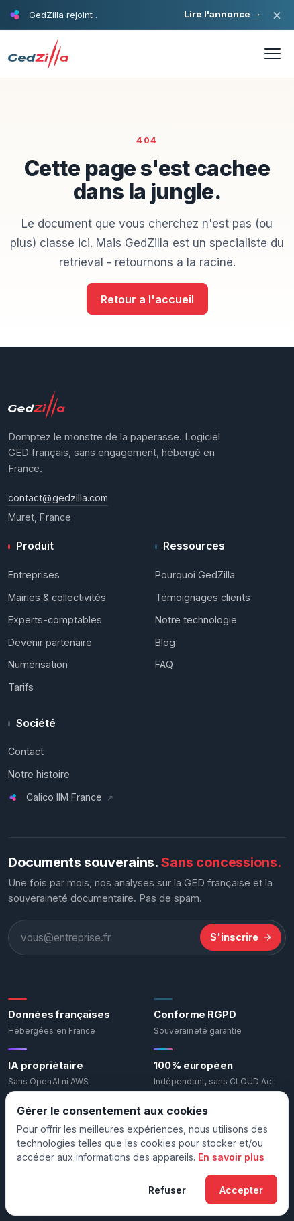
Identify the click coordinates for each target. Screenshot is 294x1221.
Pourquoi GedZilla (195, 574)
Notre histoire (39, 774)
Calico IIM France (60, 797)
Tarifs (21, 687)
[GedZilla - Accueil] (40, 53)
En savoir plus (231, 1157)
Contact (26, 751)
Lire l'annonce (222, 14)
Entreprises (34, 574)
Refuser (167, 1190)
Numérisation (38, 664)
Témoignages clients (202, 597)
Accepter (241, 1190)
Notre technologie (196, 619)
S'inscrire (241, 937)
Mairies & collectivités (57, 597)
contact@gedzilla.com (58, 497)
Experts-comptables (55, 619)
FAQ (164, 664)
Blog (165, 642)
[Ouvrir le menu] (272, 53)
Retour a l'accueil (147, 299)
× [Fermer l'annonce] (277, 14)
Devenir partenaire (50, 642)
